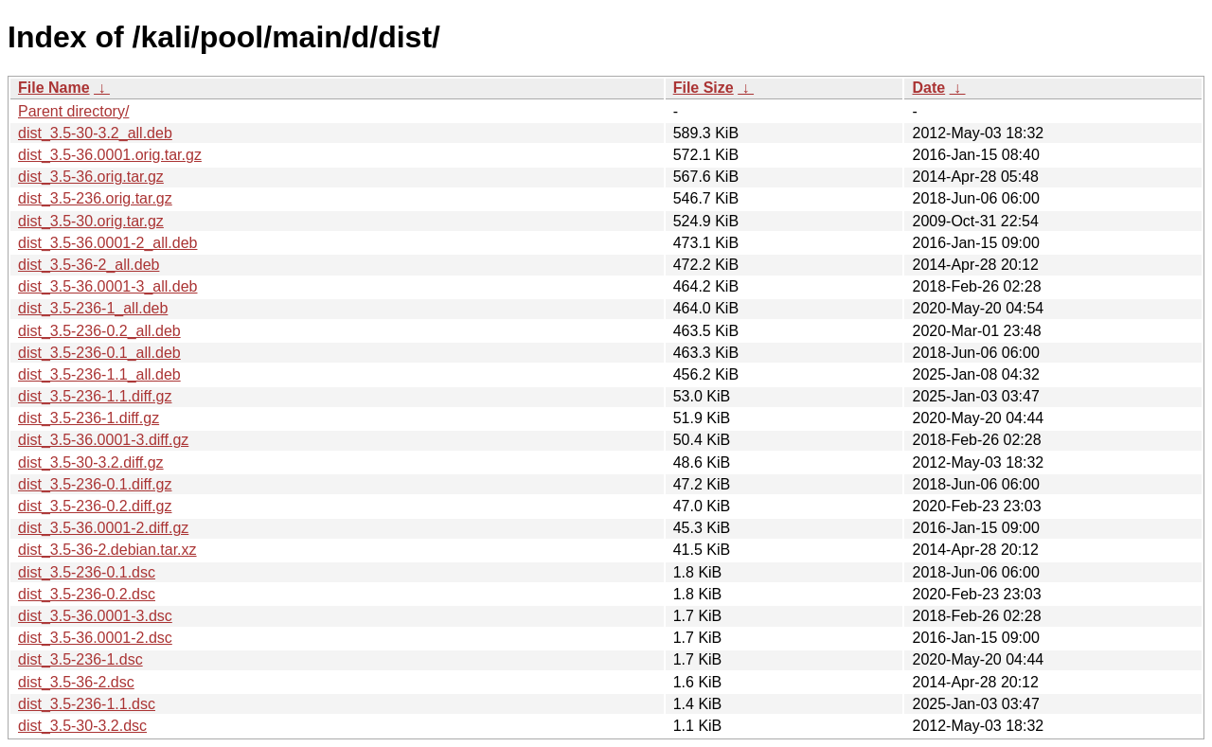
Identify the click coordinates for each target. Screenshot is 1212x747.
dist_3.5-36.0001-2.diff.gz (103, 528)
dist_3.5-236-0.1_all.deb (99, 353)
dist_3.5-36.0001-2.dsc (95, 638)
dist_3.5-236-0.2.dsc (86, 594)
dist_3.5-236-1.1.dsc (86, 704)
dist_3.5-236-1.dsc (80, 659)
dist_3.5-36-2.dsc (76, 682)
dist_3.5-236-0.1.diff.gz (94, 484)
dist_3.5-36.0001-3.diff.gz (103, 440)
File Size (703, 88)
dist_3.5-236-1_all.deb (93, 308)
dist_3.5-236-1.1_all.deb (99, 374)
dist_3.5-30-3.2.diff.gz (91, 462)
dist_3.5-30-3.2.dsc (82, 726)
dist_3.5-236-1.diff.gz (88, 418)
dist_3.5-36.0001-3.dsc (95, 616)
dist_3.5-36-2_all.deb (88, 265)
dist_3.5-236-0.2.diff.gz (94, 506)
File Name (54, 88)
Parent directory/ (73, 111)
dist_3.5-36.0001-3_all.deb (107, 286)
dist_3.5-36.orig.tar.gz (91, 177)
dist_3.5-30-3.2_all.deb (95, 133)
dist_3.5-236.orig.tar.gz (95, 198)
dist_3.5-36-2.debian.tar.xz (107, 550)
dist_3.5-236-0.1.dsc (86, 572)
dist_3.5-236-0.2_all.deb (99, 331)
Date (928, 88)
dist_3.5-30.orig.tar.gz (91, 221)
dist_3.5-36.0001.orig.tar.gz (110, 155)
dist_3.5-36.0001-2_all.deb (107, 243)
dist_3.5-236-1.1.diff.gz (94, 396)
